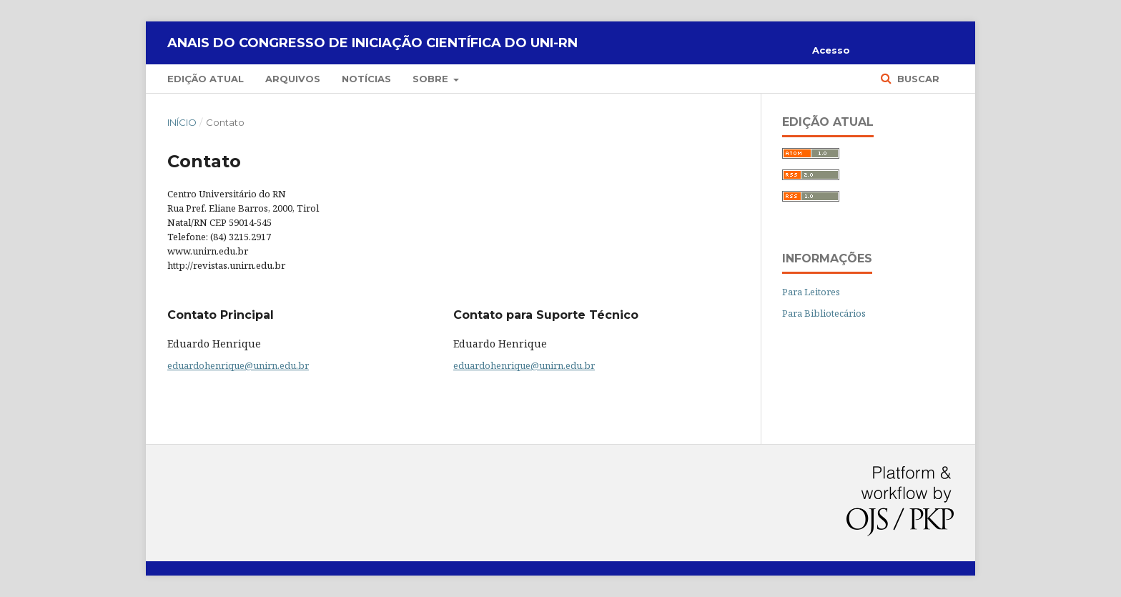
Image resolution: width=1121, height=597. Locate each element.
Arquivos (292, 78)
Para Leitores (811, 291)
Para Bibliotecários (824, 313)
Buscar (916, 78)
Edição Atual (205, 78)
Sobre (432, 78)
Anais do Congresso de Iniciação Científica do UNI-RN (372, 43)
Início (182, 122)
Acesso (831, 50)
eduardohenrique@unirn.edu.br (238, 365)
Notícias (366, 78)
